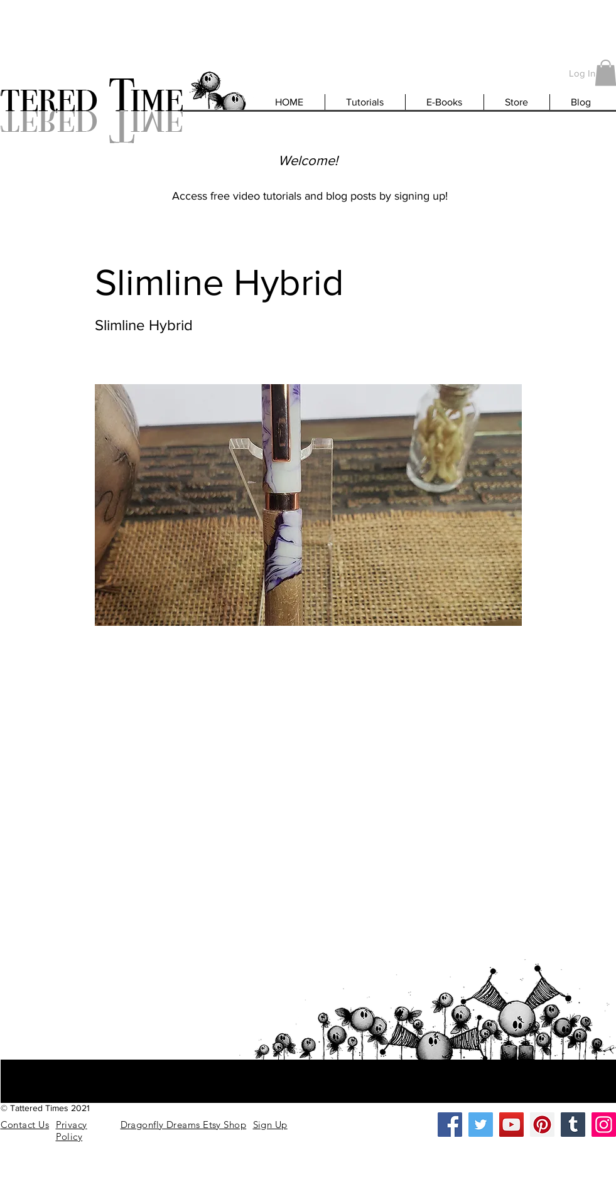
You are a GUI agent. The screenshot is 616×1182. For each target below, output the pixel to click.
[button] (270, 1124)
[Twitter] (480, 1124)
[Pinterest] (542, 1124)
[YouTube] (511, 1124)
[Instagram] (604, 1124)
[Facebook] (450, 1124)
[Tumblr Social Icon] (573, 1124)
